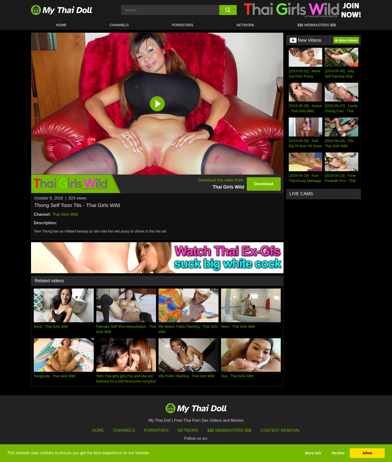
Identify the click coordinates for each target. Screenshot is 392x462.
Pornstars (182, 25)
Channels (124, 430)
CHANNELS (119, 25)
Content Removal (280, 430)
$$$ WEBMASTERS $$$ (317, 25)
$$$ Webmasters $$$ (229, 430)
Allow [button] (367, 453)
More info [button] (313, 453)
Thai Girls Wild (65, 214)
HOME (61, 25)
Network (245, 25)
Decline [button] (338, 453)
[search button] (227, 10)
